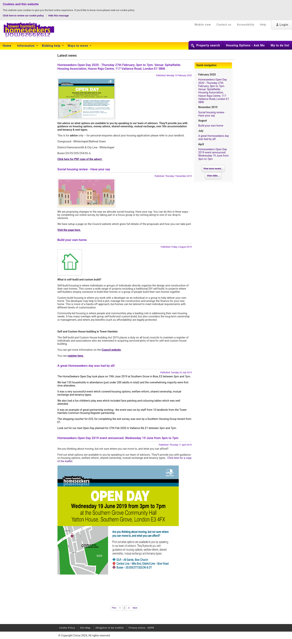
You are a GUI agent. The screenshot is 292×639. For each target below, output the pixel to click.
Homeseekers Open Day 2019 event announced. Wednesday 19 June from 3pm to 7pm (213, 154)
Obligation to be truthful (110, 628)
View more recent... (213, 168)
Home (7, 46)
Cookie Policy (67, 628)
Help (263, 24)
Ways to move (78, 46)
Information (26, 46)
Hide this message (58, 15)
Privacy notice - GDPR (141, 628)
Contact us (223, 24)
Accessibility (245, 24)
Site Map (85, 628)
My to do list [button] (280, 45)
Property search (208, 45)
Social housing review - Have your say (212, 114)
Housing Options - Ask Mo (245, 45)
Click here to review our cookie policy (23, 15)
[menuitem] (7, 46)
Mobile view (203, 24)
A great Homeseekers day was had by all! (213, 137)
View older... (213, 175)
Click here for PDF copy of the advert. (79, 159)
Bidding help (51, 46)
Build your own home (210, 125)
